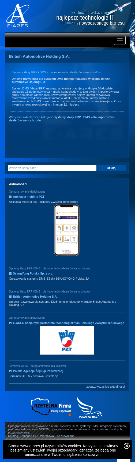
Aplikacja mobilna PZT (28, 196)
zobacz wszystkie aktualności (105, 386)
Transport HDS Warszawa (37, 436)
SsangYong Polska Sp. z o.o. (33, 273)
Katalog (13, 436)
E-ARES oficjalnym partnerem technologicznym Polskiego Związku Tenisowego (68, 322)
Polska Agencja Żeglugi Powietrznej (38, 371)
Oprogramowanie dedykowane (27, 191)
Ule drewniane (65, 436)
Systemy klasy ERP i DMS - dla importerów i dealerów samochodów (56, 72)
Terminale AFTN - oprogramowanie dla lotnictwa (37, 365)
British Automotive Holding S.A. (35, 296)
